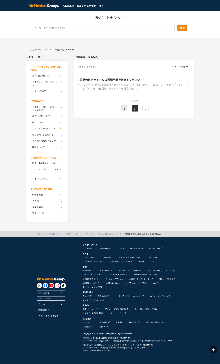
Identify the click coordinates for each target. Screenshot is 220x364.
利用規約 (119, 322)
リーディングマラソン (114, 279)
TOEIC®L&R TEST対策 (91, 274)
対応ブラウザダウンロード (121, 261)
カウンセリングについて (160, 296)
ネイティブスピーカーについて (131, 296)
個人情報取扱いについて (156, 322)
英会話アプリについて (148, 261)
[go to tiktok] (63, 285)
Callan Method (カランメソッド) (161, 270)
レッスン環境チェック (116, 274)
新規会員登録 (105, 248)
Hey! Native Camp (112, 283)
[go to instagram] (57, 285)
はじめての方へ (88, 257)
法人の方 (42, 304)
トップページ (88, 248)
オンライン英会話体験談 (92, 313)
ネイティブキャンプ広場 (136, 283)
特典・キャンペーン (90, 309)
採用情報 (87, 326)
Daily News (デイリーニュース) (146, 274)
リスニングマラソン (90, 279)
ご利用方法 (106, 257)
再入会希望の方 (136, 248)
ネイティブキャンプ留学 (48, 316)
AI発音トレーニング (90, 283)
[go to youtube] (51, 285)
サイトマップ (88, 322)
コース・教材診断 (105, 270)
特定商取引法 (134, 322)
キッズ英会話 (43, 292)
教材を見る (87, 270)
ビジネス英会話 (44, 298)
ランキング (87, 296)
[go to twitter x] (39, 285)
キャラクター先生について (93, 300)
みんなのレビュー (105, 296)
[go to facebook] (45, 285)
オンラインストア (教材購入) (130, 270)
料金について (152, 257)
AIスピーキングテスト (168, 279)
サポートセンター (39, 49)
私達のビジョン (105, 326)
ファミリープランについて (93, 261)
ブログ (155, 283)
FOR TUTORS (156, 248)
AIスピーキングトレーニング (141, 279)
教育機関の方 (43, 310)
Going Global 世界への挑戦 (146, 309)
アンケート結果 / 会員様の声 (116, 309)
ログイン (120, 248)
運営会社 (105, 322)
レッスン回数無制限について (129, 257)
